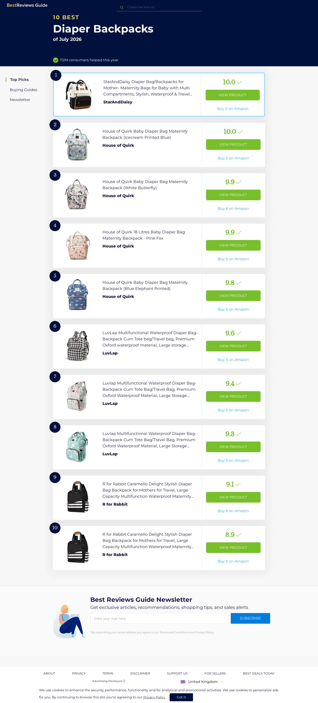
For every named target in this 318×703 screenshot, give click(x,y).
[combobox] (159, 7)
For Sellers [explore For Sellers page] (215, 673)
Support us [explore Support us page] (177, 673)
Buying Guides (23, 90)
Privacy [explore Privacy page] (79, 673)
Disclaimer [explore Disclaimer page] (140, 673)
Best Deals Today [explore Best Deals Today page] (258, 673)
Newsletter (20, 99)
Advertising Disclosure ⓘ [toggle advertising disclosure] (108, 681)
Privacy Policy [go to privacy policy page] (154, 697)
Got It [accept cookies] (181, 697)
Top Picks (19, 79)
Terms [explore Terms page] (107, 673)
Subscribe (250, 618)
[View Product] (159, 94)
